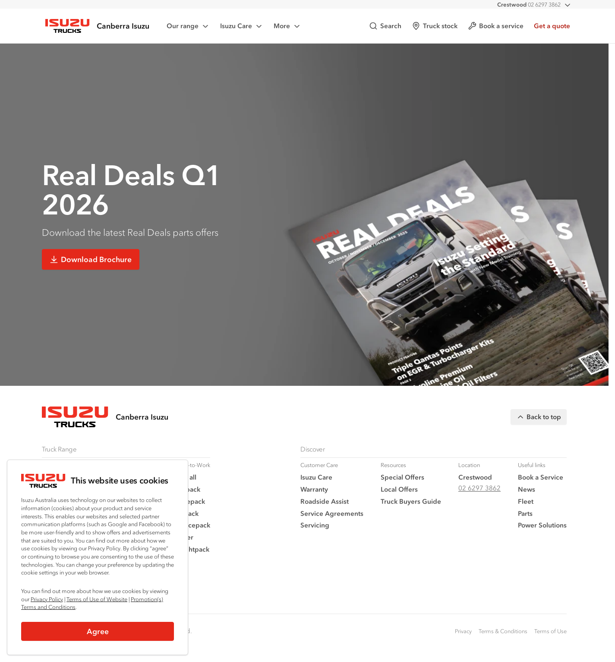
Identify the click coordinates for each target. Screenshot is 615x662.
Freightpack (191, 549)
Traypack (186, 489)
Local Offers (399, 489)
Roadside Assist (324, 501)
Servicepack (191, 525)
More (287, 26)
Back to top (538, 417)
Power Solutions (542, 525)
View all (184, 477)
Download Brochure (91, 259)
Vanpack (186, 513)
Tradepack (189, 501)
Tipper (183, 537)
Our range (188, 26)
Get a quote (552, 26)
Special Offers (402, 477)
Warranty (314, 489)
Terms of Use (550, 631)
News (526, 489)
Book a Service (540, 477)
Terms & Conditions (503, 631)
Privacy (463, 631)
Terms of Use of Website (96, 599)
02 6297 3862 (529, 4)
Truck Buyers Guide (411, 501)
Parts (525, 513)
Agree (98, 631)
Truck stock (434, 26)
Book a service (496, 26)
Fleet (525, 501)
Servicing (314, 525)
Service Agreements (331, 513)
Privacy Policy (47, 599)
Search (385, 26)
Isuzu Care (241, 26)
